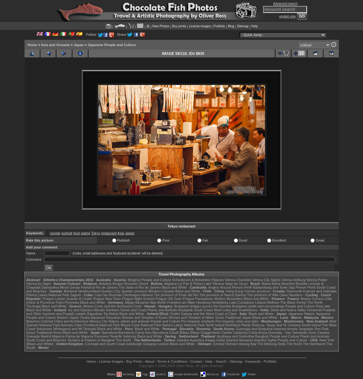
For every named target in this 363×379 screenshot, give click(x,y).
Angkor (213, 287)
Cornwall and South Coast (105, 344)
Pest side (323, 306)
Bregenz (134, 280)
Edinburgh (134, 344)
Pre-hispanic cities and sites (237, 321)
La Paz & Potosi (190, 284)
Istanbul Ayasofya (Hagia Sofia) (201, 340)
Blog (231, 26)
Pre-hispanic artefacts (197, 321)
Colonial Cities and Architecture (65, 321)
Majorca (58, 336)
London (163, 344)
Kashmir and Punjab (58, 314)
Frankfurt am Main (181, 302)
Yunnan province (257, 291)
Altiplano (170, 284)
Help (254, 26)
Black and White (174, 287)
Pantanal (88, 287)
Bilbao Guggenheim (205, 332)
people (55, 233)
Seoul (30, 332)
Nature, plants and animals (129, 321)
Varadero (295, 295)
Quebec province (134, 291)
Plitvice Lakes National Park (47, 295)
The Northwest (314, 344)
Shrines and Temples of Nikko (191, 317)
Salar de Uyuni (236, 284)
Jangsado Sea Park (314, 329)
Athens (88, 306)
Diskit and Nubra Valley (288, 310)
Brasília (301, 284)
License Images (111, 361)
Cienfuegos (131, 295)
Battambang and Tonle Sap (274, 287)
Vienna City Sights (266, 280)
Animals (67, 325)
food (76, 233)
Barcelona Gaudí (165, 332)
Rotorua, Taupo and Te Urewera (276, 325)
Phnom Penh (306, 287)
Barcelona (110, 332)
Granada (33, 336)
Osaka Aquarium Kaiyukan (100, 317)
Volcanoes (44, 329)
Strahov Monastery (228, 299)
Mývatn (99, 310)
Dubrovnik (294, 291)
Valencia (129, 336)
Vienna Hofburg (293, 280)
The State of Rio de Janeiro (140, 287)
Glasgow (150, 344)
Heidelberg (220, 302)
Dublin (175, 314)
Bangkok (262, 336)
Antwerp (105, 284)
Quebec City (110, 291)
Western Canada (161, 291)
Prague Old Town (169, 299)
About (149, 361)
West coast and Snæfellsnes (235, 310)
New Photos (160, 26)
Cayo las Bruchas (108, 295)
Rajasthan (95, 314)
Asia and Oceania (55, 45)
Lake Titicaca (214, 284)
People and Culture (156, 280)
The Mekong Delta (271, 344)
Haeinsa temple (285, 329)
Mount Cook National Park (141, 325)
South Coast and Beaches (46, 340)
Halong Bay (247, 344)
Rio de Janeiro (107, 287)
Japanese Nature (301, 314)
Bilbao (184, 332)
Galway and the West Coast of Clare (209, 314)
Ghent (143, 284)
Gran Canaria (319, 332)
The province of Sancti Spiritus (222, 295)
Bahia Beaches (283, 284)
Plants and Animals (162, 310)
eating (85, 233)
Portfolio (219, 26)
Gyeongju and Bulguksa (254, 329)
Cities (78, 325)
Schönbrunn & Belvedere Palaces (198, 280)
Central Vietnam (225, 344)
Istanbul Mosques (239, 340)
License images (200, 26)
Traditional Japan (238, 317)
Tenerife (116, 336)
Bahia (266, 284)
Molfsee (273, 302)
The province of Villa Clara (267, 295)
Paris (59, 302)
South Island (311, 325)
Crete (137, 306)
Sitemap (243, 26)
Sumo (219, 317)
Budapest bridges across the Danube (202, 306)
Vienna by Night (38, 284)
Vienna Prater (316, 280)
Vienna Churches (238, 280)
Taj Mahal (110, 314)
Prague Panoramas (198, 299)
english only (287, 16)
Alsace (305, 299)
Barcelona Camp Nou (134, 332)
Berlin (161, 302)
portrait (66, 233)
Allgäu (130, 302)
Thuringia (33, 306)
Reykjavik (185, 310)
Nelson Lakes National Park (183, 325)
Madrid (46, 336)
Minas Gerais (70, 287)
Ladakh (80, 314)
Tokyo (95, 233)
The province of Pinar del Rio (176, 295)
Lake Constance (241, 302)
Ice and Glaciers (80, 310)
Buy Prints (134, 361)
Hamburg (203, 302)
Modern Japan (68, 317)
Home (32, 45)
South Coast (203, 310)
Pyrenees (71, 302)
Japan (79, 45)
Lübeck (260, 302)
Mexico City (98, 321)
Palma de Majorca (79, 336)
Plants (246, 325)
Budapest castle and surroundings (258, 306)
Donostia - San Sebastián (288, 332)
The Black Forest (293, 302)
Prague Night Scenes (138, 299)
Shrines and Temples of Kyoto (145, 317)
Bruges (118, 284)
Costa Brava (257, 332)
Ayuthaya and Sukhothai (235, 336)
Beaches (33, 321)
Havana (147, 295)
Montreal (70, 291)
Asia (121, 233)
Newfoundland (89, 291)
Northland (232, 325)
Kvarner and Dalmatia (319, 291)
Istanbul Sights (265, 340)
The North (314, 302)
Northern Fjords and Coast (126, 310)
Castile (226, 332)
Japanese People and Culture (112, 45)
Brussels (131, 284)
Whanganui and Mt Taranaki (74, 329)
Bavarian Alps (146, 302)
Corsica (317, 299)
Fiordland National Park (102, 325)
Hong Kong (234, 291)
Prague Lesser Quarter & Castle (67, 299)
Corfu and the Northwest (113, 306)
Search (221, 361)
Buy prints (179, 26)
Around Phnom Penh (236, 287)
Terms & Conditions (172, 361)
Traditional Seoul (49, 332)
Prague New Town (107, 299)
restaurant (109, 233)
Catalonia (240, 332)
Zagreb (75, 295)
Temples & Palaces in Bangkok (91, 340)
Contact (196, 361)
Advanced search (285, 3)
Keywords (253, 361)
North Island (215, 325)
